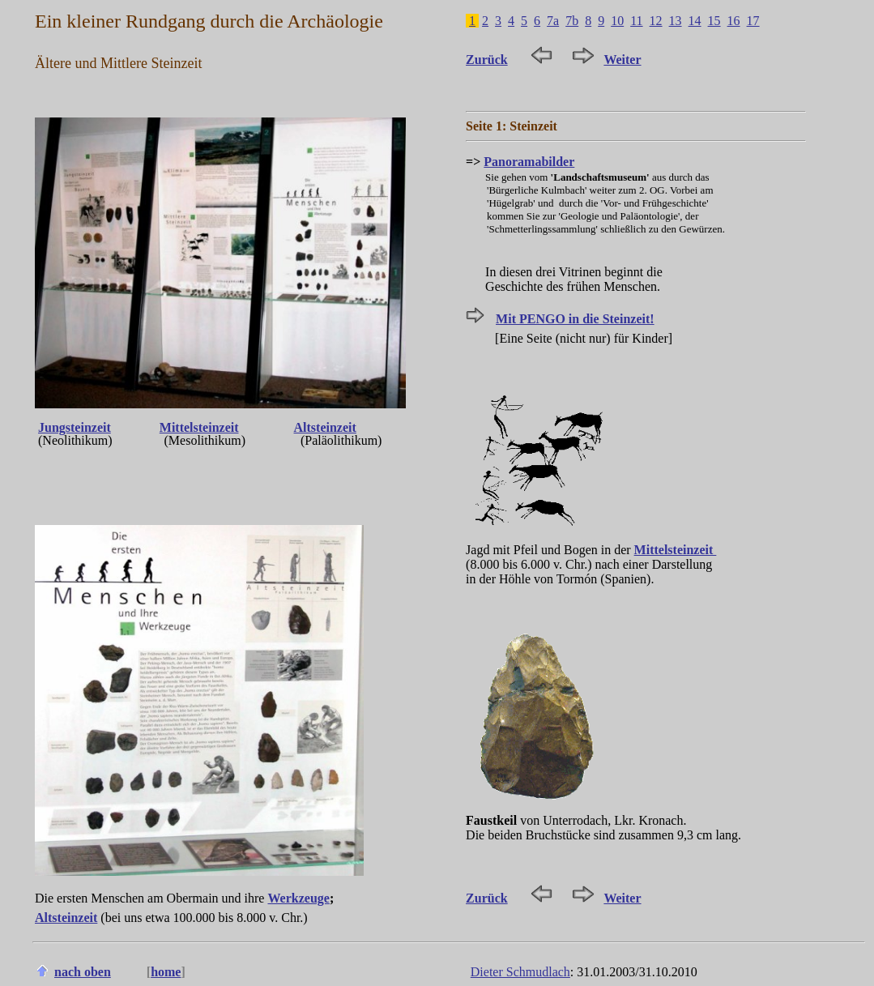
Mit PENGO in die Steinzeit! (575, 319)
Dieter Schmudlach (520, 972)
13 (675, 21)
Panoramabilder (529, 162)
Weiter (622, 59)
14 (695, 21)
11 (636, 21)
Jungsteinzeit (74, 427)
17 (753, 21)
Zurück (487, 59)
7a (553, 21)
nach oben (82, 972)
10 (617, 21)
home (166, 972)
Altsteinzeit (325, 427)
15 (714, 21)
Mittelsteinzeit (199, 427)
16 (733, 21)
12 (656, 21)
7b (571, 21)
